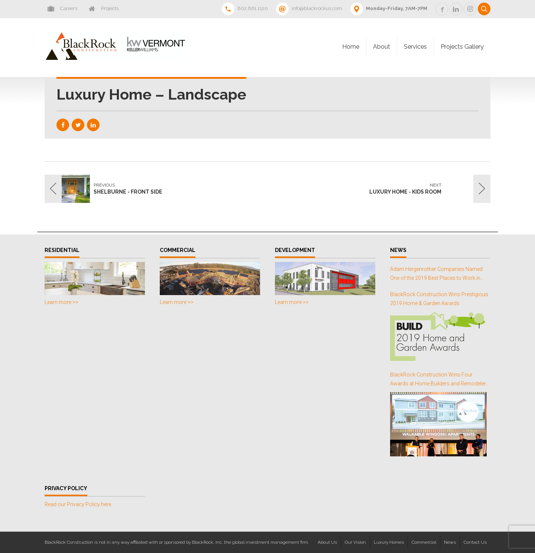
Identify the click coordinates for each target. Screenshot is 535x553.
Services (415, 46)
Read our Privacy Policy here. (78, 504)
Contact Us (475, 542)
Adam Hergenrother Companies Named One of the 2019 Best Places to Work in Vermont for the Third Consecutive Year (436, 274)
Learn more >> (61, 302)
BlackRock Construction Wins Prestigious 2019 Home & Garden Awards (439, 298)
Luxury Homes (389, 542)
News (450, 542)
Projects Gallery (462, 46)
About (381, 46)
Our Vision (355, 542)
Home (350, 46)
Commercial (424, 542)
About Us (327, 542)
